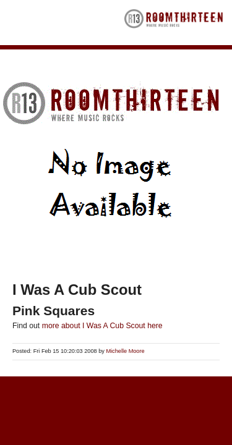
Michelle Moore (125, 351)
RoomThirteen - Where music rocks (173, 22)
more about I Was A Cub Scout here (102, 325)
